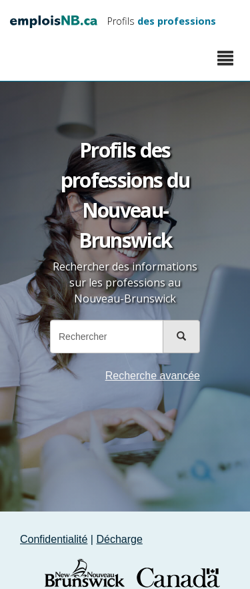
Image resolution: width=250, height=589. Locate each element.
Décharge (119, 539)
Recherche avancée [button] (152, 375)
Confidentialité (53, 539)
